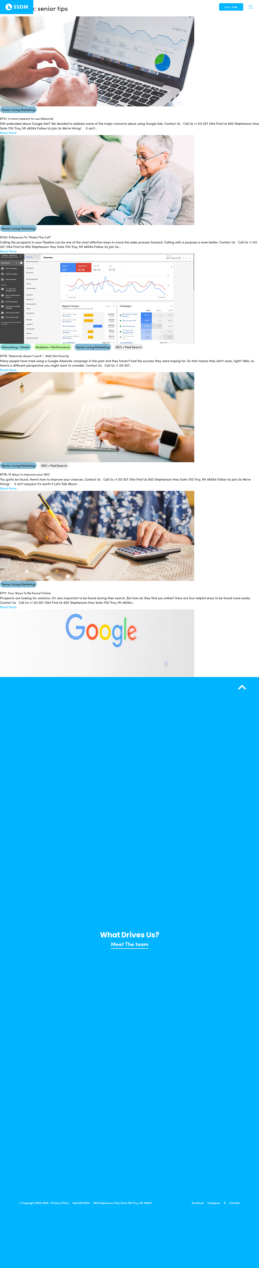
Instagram (213, 1203)
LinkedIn (234, 1203)
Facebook (198, 1203)
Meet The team (129, 943)
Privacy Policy (60, 1203)
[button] (231, 7)
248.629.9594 (81, 1203)
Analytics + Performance (53, 347)
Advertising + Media (15, 347)
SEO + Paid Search (129, 347)
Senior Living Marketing (18, 110)
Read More (8, 133)
